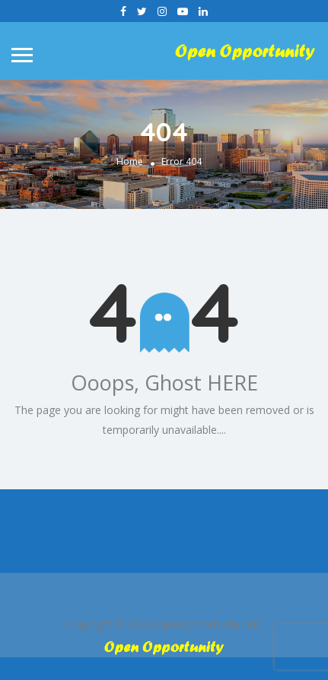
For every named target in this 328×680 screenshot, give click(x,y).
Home (129, 161)
